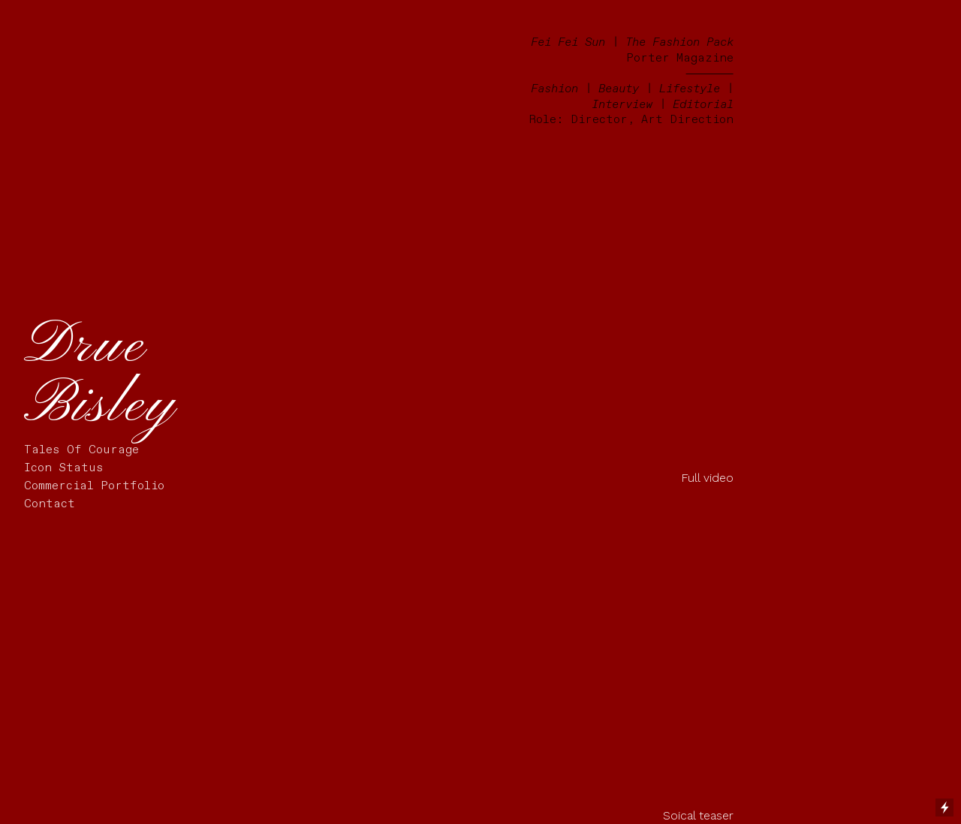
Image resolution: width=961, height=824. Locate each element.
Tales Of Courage (81, 450)
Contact (49, 504)
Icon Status (64, 468)
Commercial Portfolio (94, 486)
